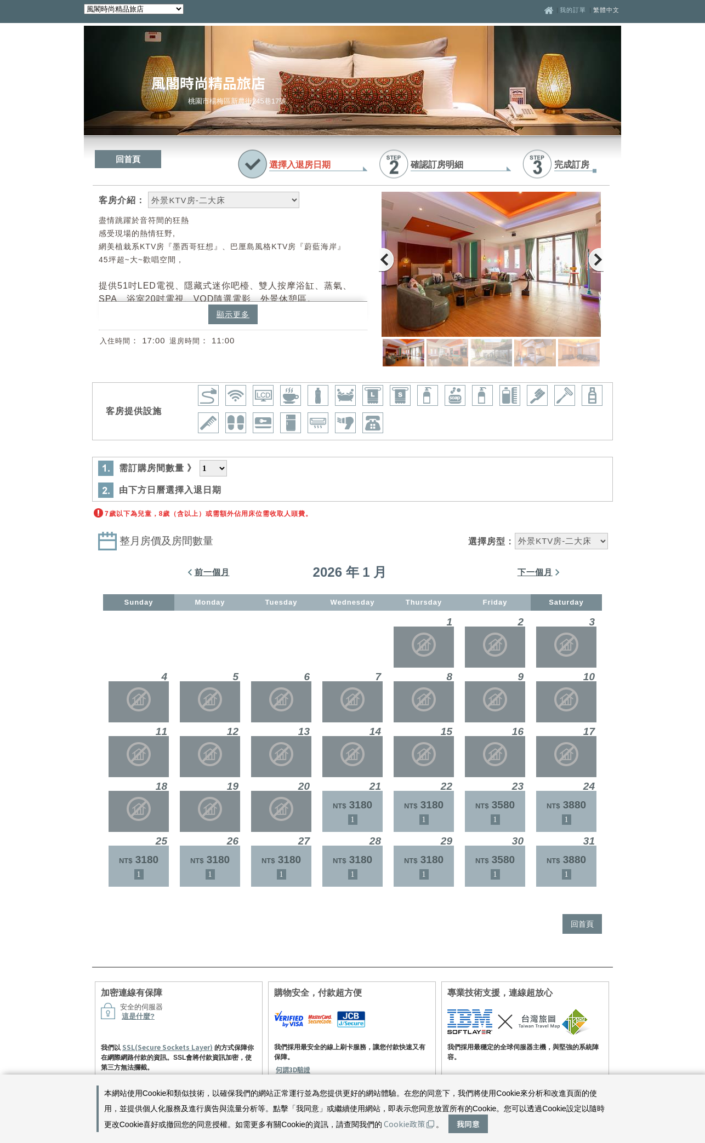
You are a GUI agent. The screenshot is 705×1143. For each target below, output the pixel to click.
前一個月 (212, 572)
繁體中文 (606, 10)
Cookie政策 (409, 1123)
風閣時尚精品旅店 (208, 82)
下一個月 (535, 572)
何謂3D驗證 (293, 1069)
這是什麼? (138, 1016)
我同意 (468, 1123)
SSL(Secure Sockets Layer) (167, 1047)
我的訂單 (574, 10)
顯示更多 (233, 314)
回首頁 (128, 159)
